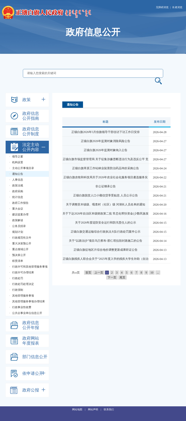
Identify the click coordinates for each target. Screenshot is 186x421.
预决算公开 (19, 255)
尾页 (122, 277)
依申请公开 (32, 373)
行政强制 (17, 289)
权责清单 (17, 260)
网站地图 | (80, 409)
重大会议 (17, 208)
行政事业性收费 (21, 307)
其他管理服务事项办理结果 (28, 301)
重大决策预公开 (21, 243)
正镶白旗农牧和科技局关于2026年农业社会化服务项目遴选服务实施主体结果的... (105, 181)
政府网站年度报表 (30, 340)
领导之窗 (17, 156)
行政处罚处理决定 (23, 284)
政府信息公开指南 (30, 116)
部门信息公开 (34, 357)
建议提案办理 (20, 214)
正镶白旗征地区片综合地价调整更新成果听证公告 (106, 249)
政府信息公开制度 (30, 131)
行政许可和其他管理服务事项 (30, 266)
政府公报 (30, 390)
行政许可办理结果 (23, 272)
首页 (88, 272)
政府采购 (17, 191)
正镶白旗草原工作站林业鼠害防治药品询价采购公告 (105, 168)
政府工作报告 (20, 202)
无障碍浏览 (162, 7)
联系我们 (109, 409)
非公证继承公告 (105, 186)
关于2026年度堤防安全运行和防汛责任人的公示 (105, 222)
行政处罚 (17, 278)
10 (151, 272)
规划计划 (17, 231)
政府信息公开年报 (30, 325)
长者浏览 (177, 7)
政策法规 (17, 185)
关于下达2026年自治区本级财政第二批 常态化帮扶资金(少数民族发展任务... (105, 217)
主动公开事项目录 (23, 168)
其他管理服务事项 (23, 295)
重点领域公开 (20, 249)
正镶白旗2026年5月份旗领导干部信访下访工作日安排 (105, 132)
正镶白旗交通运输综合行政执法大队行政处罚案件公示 (105, 231)
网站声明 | (96, 409)
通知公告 (17, 173)
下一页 (112, 277)
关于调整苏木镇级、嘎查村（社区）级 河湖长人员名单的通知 (105, 204)
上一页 (98, 272)
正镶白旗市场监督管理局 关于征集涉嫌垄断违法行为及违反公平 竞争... (105, 163)
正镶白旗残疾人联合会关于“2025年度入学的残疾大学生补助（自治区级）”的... (105, 263)
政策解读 (17, 220)
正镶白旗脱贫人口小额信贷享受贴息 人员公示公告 (105, 195)
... (158, 272)
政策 (26, 99)
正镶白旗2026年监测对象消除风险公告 (105, 141)
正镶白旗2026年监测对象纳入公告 (105, 150)
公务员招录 (19, 226)
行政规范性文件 (21, 237)
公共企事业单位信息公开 (27, 313)
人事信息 (17, 179)
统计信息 (17, 197)
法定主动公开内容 (30, 147)
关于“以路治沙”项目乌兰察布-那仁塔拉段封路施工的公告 (105, 240)
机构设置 (17, 162)
